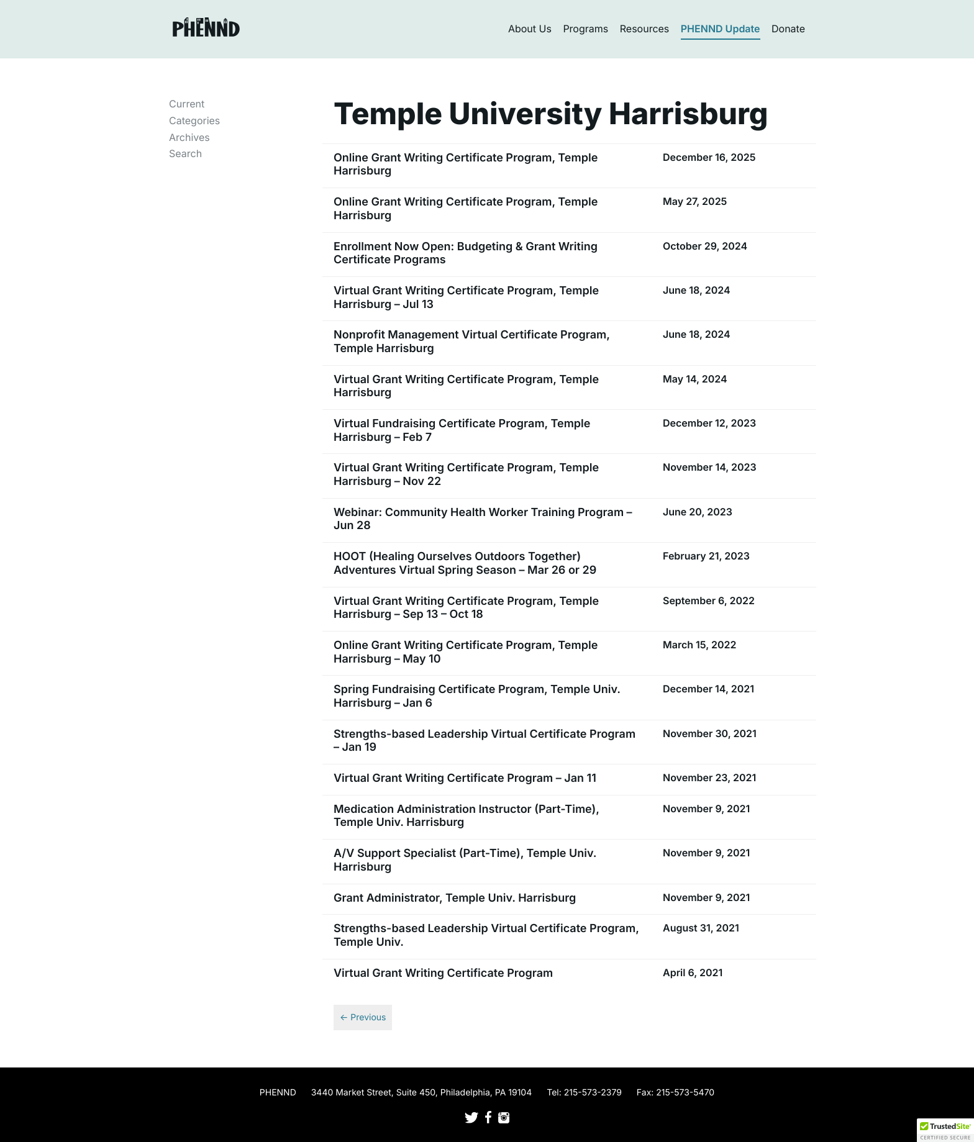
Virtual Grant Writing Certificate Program (443, 973)
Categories (194, 120)
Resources (645, 28)
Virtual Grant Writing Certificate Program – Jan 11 (465, 778)
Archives (189, 137)
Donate (788, 28)
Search (185, 153)
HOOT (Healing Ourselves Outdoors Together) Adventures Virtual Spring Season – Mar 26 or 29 (465, 563)
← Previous (363, 1017)
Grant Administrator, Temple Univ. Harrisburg (455, 898)
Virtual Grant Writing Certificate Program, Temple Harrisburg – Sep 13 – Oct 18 (466, 608)
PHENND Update (720, 28)
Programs (585, 28)
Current (186, 103)
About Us (530, 28)
